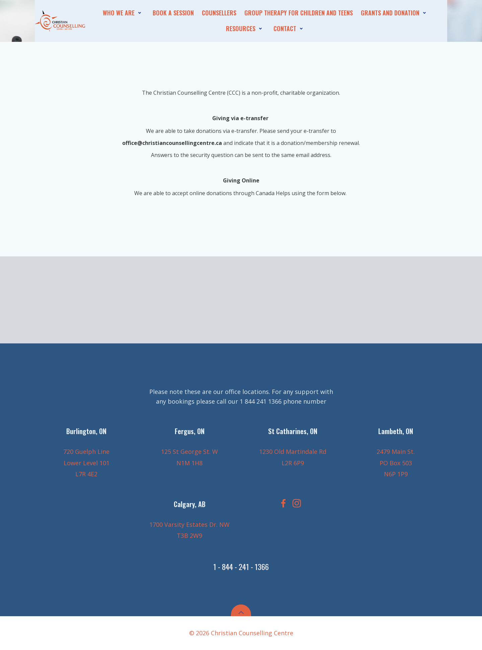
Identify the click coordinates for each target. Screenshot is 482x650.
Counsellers (219, 12)
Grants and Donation (395, 12)
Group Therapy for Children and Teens (298, 12)
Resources (245, 28)
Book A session (173, 12)
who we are (124, 12)
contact (289, 28)
